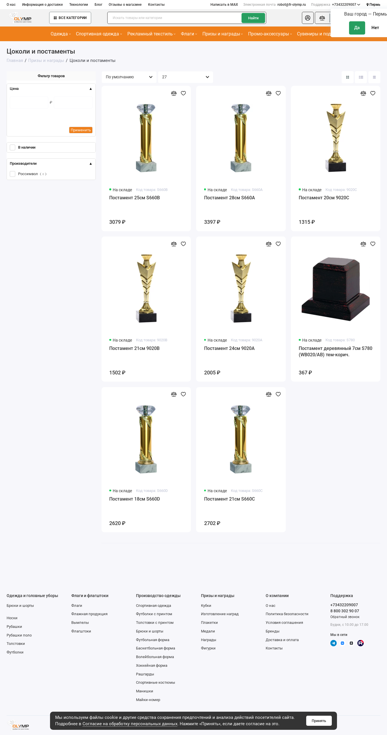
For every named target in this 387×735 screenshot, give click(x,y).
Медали (208, 631)
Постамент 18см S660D (134, 499)
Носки (12, 618)
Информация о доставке (42, 5)
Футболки (15, 652)
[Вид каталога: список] (361, 77)
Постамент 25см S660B (134, 197)
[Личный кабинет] (307, 18)
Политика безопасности (287, 614)
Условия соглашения (284, 622)
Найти (253, 18)
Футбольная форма (152, 640)
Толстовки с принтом (155, 622)
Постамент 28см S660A (229, 197)
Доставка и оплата (282, 640)
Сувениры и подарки (320, 34)
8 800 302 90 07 (344, 611)
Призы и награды (222, 34)
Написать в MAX (224, 5)
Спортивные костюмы (155, 682)
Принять (319, 721)
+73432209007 (335, 5)
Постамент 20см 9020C (324, 197)
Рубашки (14, 626)
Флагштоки (81, 631)
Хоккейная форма (151, 665)
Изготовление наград (220, 614)
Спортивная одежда (99, 34)
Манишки (144, 691)
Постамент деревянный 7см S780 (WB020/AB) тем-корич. (335, 351)
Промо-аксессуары (270, 34)
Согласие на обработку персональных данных (130, 723)
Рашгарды (145, 674)
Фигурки (208, 648)
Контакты (156, 5)
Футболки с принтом (154, 614)
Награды (208, 640)
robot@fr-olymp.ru (274, 5)
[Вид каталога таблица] (374, 77)
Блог (98, 5)
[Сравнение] (322, 18)
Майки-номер (148, 700)
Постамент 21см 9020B (134, 348)
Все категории (70, 18)
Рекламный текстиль (151, 34)
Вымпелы (80, 622)
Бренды (272, 631)
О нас (11, 5)
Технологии (78, 5)
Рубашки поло (19, 635)
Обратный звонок (344, 617)
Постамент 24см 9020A (229, 348)
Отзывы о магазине (125, 5)
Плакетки (209, 622)
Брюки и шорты (20, 605)
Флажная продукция (89, 614)
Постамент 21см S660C (229, 499)
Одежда (61, 34)
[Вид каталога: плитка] (348, 77)
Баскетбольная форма (155, 648)
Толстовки (16, 643)
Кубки (206, 605)
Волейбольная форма (155, 657)
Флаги (189, 34)
